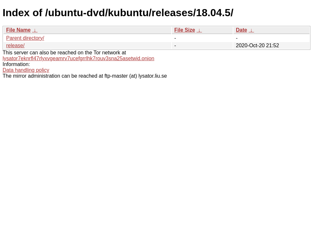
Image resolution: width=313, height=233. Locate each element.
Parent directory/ (25, 38)
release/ (15, 45)
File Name (18, 30)
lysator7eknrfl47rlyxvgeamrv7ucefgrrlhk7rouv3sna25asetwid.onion (78, 58)
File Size (184, 30)
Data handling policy (26, 70)
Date (241, 30)
